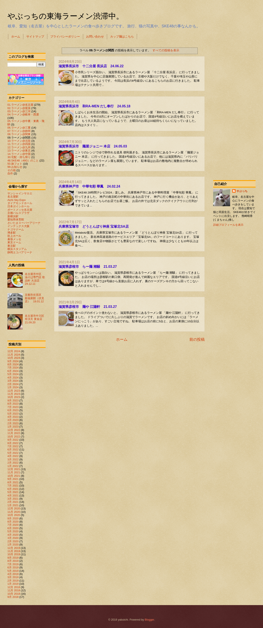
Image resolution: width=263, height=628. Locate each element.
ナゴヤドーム (15, 229)
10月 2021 (13, 475)
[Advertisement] (234, 109)
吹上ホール (14, 235)
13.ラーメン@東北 (19, 150)
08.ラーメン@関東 (19, 134)
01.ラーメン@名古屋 (20, 104)
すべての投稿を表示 (165, 50)
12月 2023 (13, 390)
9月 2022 (12, 439)
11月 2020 (13, 511)
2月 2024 (12, 384)
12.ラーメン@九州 (19, 147)
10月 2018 (13, 593)
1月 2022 (12, 466)
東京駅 (11, 245)
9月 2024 (12, 361)
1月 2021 (12, 505)
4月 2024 (12, 377)
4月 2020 (12, 534)
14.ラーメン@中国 (19, 154)
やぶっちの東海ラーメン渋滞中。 (65, 16)
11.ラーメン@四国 (19, 144)
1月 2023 (12, 426)
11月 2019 (13, 551)
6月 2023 (12, 410)
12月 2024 (13, 351)
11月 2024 (13, 354)
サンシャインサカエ (19, 193)
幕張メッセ (14, 239)
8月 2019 (12, 560)
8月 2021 (12, 482)
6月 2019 (12, 567)
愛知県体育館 (15, 219)
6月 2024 (12, 371)
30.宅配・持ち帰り (19, 157)
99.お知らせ (14, 166)
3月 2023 (12, 420)
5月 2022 (12, 452)
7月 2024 (12, 367)
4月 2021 (12, 495)
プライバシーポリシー (65, 36)
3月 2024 (12, 380)
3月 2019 (12, 577)
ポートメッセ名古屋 (19, 209)
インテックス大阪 (18, 226)
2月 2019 (12, 580)
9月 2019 (12, 557)
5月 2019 (12, 570)
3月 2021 (12, 498)
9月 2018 (12, 597)
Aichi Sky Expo (16, 200)
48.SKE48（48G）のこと (23, 160)
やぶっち (242, 191)
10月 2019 (13, 554)
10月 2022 (13, 436)
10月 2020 (13, 515)
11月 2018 (13, 590)
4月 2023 (12, 416)
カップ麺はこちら (122, 36)
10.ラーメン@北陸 (19, 140)
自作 (10, 173)
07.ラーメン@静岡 (19, 131)
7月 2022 (12, 446)
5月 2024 (12, 374)
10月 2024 (13, 357)
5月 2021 (12, 492)
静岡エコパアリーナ (19, 252)
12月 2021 (13, 469)
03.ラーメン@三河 (19, 111)
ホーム (15, 36)
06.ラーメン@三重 (19, 127)
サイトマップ (35, 36)
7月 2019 (12, 564)
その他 (11, 170)
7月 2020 (12, 524)
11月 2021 (13, 472)
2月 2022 (12, 462)
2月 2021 (12, 501)
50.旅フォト (14, 163)
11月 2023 (13, 393)
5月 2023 (12, 413)
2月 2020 (12, 541)
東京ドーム (14, 242)
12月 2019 (13, 548)
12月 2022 (13, 430)
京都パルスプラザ (18, 212)
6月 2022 (12, 449)
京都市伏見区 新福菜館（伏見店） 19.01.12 (34, 298)
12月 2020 (13, 508)
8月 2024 (12, 364)
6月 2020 (12, 528)
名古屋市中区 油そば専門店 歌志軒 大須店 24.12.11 (35, 278)
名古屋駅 (12, 196)
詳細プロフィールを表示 (228, 224)
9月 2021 (12, 479)
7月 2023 (12, 407)
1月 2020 (12, 544)
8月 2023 (12, 403)
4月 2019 (12, 574)
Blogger (149, 619)
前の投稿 (197, 339)
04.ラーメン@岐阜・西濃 (23, 114)
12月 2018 (13, 587)
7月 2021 (12, 485)
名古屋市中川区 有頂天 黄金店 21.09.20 (36, 319)
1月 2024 (12, 387)
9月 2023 (12, 400)
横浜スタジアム (17, 249)
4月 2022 (12, 456)
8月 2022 (12, 443)
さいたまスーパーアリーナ (24, 222)
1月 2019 (12, 583)
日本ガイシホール (18, 206)
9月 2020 (12, 518)
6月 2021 (12, 489)
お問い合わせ (95, 36)
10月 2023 (13, 397)
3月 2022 (12, 459)
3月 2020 (12, 538)
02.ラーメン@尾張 (19, 108)
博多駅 (11, 232)
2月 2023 (12, 423)
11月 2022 (13, 433)
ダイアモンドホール (19, 203)
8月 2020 (12, 521)
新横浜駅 (12, 216)
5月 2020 (12, 531)
